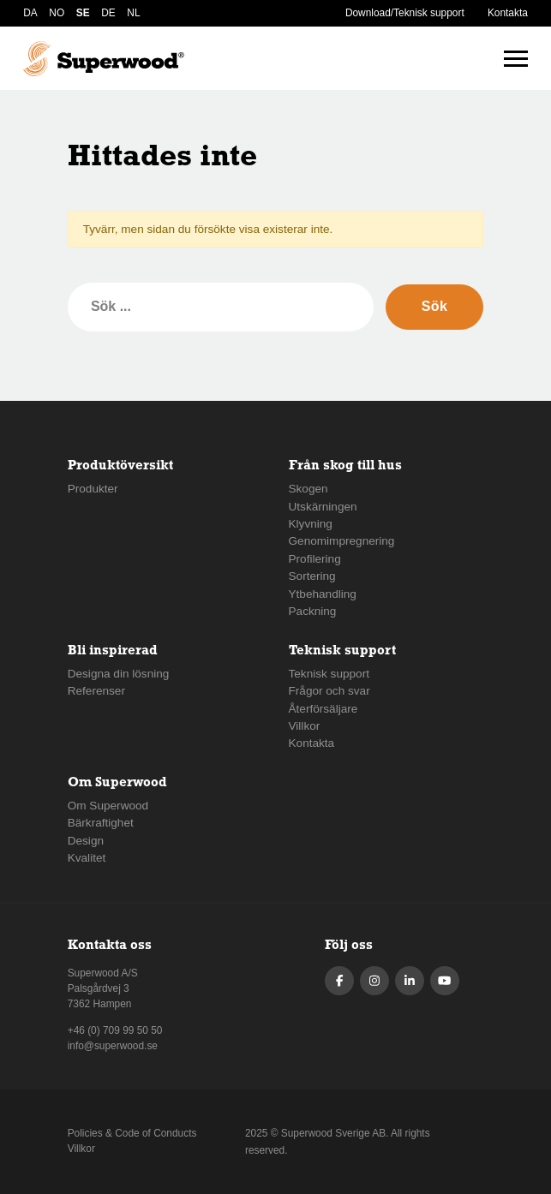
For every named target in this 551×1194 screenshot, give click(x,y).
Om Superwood (108, 805)
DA (30, 13)
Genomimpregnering (342, 540)
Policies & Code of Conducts (132, 1133)
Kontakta (508, 13)
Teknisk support (329, 673)
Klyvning (310, 523)
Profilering (315, 558)
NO (56, 13)
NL (133, 13)
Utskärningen (323, 506)
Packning (313, 611)
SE (83, 13)
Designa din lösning (119, 673)
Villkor (304, 725)
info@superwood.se (113, 1046)
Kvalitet (87, 857)
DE (108, 13)
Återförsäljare (323, 708)
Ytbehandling (322, 594)
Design (86, 840)
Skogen (308, 488)
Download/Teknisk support (404, 13)
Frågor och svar (329, 690)
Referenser (96, 690)
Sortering (312, 576)
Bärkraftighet (101, 822)
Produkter (93, 488)
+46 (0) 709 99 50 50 (115, 1030)
